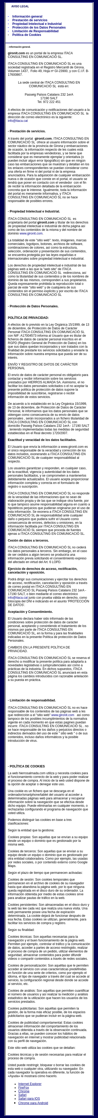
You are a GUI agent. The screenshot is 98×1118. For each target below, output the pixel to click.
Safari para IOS (29, 1098)
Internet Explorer (30, 1084)
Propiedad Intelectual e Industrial (37, 24)
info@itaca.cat (18, 121)
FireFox (23, 1087)
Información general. (20, 47)
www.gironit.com (31, 233)
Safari (22, 1095)
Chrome (24, 1091)
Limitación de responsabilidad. (33, 700)
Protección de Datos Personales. (34, 306)
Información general (27, 16)
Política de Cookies (26, 35)
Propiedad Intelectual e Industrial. (35, 211)
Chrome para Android (33, 1103)
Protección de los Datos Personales (39, 27)
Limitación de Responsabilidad (35, 31)
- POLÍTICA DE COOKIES (26, 766)
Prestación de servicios (29, 20)
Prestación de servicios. (27, 131)
